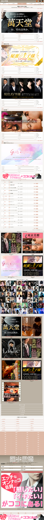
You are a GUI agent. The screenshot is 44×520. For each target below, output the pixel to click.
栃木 (16, 436)
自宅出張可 (32, 421)
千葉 (5, 438)
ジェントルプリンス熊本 (13, 207)
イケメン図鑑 (40, 2)
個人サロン (17, 425)
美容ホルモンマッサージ (11, 402)
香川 (16, 450)
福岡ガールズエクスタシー (14, 190)
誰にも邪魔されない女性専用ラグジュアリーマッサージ (11, 358)
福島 (38, 434)
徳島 (5, 450)
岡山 (16, 448)
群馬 (27, 436)
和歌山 (27, 446)
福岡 (5, 452)
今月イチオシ (42, 2)
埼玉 (38, 436)
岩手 (38, 432)
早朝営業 (3, 421)
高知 (38, 450)
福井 (27, 440)
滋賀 (16, 444)
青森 (27, 432)
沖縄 (38, 454)
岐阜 (16, 442)
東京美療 (11, 193)
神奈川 (27, 438)
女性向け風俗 (22, 3)
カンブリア (11, 196)
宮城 (5, 434)
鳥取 (38, 446)
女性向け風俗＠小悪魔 (5, 4)
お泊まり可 (3, 423)
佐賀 (16, 452)
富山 (5, 440)
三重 (5, 444)
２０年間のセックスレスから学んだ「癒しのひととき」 (11, 253)
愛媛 (27, 450)
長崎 (27, 452)
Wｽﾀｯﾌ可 (3, 425)
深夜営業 (17, 421)
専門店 (34, 183)
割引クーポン (37, 2)
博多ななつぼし (12, 204)
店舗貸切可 (17, 419)
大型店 (31, 425)
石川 (16, 440)
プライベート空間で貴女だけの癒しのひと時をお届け (31, 336)
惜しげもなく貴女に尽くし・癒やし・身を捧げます (33, 276)
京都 (27, 444)
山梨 (38, 440)
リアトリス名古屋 (32, 337)
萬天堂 (5, 10)
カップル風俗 (39, 3)
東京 (16, 438)
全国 (5, 432)
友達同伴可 (32, 423)
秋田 (16, 434)
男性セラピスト (4, 3)
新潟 (38, 438)
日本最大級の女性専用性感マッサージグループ (11, 336)
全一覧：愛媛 (22, 414)
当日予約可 (3, 419)
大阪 (38, 444)
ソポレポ (11, 224)
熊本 (38, 452)
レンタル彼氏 (13, 3)
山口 (38, 448)
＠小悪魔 (1, 4)
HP (37, 183)
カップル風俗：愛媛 (21, 412)
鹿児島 (27, 454)
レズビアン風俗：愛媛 (22, 410)
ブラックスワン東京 (13, 187)
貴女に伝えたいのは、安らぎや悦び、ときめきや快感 (33, 253)
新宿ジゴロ (11, 201)
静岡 (27, 442)
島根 (5, 448)
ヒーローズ (11, 218)
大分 (5, 454)
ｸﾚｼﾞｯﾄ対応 (32, 419)
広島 (27, 448)
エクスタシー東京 (12, 221)
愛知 (38, 442)
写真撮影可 (17, 423)
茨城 (5, 436)
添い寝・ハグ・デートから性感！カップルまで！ (11, 276)
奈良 (16, 446)
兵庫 (5, 446)
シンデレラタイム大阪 (13, 210)
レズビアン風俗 (30, 3)
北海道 (16, 432)
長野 (5, 442)
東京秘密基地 (12, 215)
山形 (27, 434)
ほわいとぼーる (11, 254)
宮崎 (16, 454)
